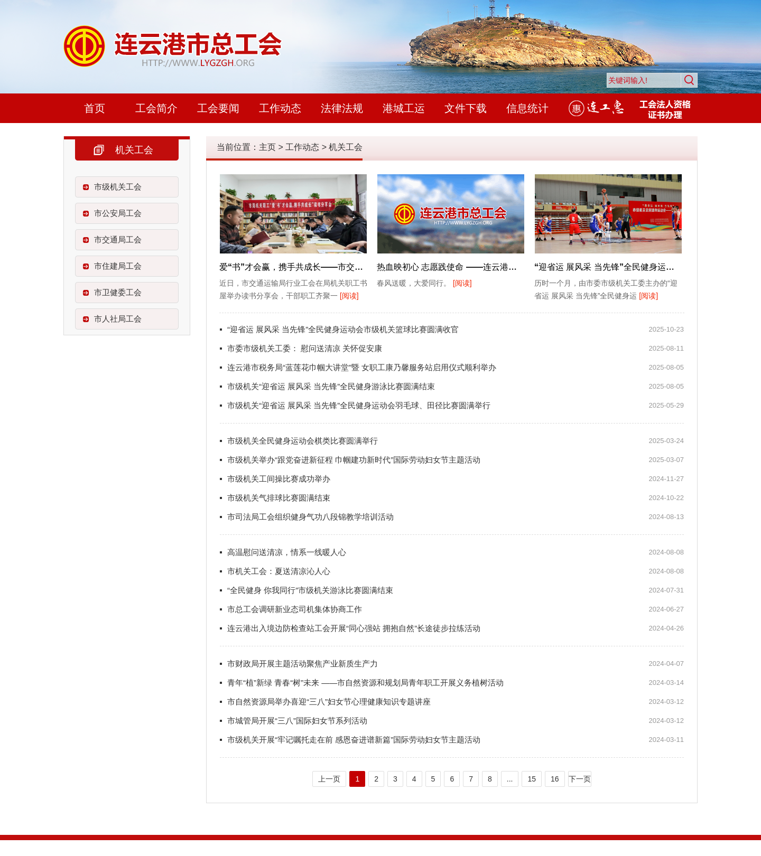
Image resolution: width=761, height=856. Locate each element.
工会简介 (156, 108)
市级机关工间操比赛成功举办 (278, 478)
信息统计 (527, 108)
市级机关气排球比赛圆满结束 (278, 497)
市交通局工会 (118, 239)
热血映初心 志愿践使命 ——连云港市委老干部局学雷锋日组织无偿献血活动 (519, 266)
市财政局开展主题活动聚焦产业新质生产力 (302, 663)
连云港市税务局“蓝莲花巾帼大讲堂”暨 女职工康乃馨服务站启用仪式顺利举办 (361, 367)
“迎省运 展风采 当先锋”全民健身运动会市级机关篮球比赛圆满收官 (343, 329)
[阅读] (349, 295)
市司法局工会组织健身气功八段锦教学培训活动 (310, 516)
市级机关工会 (118, 186)
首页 (94, 108)
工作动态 (280, 108)
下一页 (580, 779)
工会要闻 (218, 108)
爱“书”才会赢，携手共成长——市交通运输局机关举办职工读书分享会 (350, 266)
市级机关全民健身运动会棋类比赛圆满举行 (302, 440)
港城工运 (404, 108)
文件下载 (465, 108)
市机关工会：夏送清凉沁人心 (278, 571)
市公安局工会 (118, 213)
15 (531, 779)
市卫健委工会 (118, 292)
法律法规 (342, 108)
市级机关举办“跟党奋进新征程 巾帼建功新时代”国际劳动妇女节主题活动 (353, 459)
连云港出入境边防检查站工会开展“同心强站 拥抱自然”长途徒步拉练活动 (353, 628)
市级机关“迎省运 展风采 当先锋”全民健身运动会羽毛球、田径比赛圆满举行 (358, 405)
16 (555, 779)
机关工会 (346, 147)
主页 (267, 147)
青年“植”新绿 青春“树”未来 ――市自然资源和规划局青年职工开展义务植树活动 (365, 682)
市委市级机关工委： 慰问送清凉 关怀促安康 (304, 348)
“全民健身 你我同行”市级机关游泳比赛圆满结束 (310, 590)
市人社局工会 (118, 318)
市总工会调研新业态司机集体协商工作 (294, 609)
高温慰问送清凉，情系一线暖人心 (286, 552)
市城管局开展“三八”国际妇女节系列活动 (297, 720)
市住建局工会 (118, 265)
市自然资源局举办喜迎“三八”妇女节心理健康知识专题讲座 (329, 701)
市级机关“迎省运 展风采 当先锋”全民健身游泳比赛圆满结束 (331, 386)
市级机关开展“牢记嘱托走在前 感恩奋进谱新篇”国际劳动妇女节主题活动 (353, 739)
